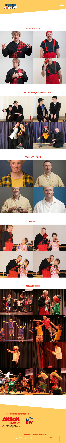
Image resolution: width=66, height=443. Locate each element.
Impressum (27, 434)
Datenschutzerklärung (39, 434)
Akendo (51, 438)
